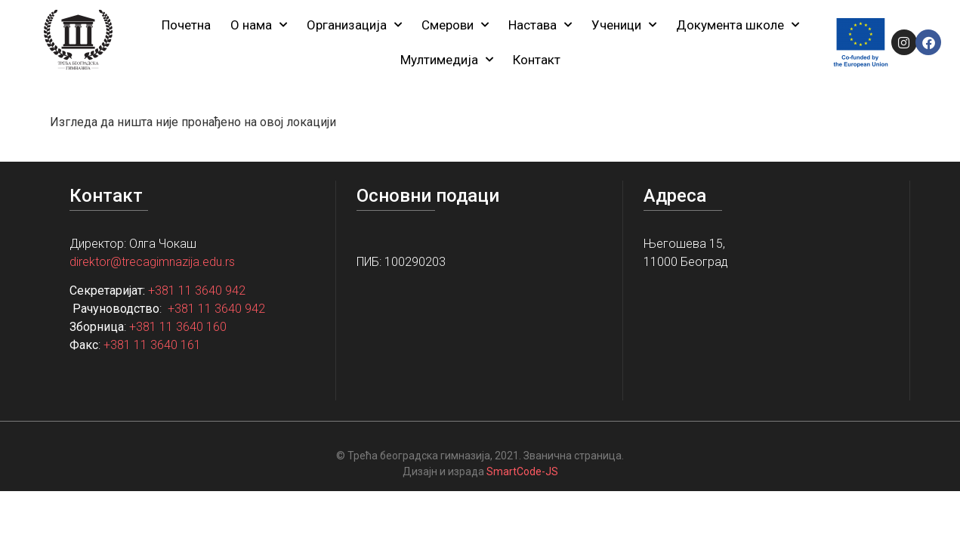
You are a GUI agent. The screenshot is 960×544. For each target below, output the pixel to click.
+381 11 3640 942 (196, 290)
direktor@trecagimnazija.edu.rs (152, 262)
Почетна (186, 24)
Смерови (455, 25)
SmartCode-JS (522, 471)
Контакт (536, 59)
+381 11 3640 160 (178, 327)
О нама (258, 25)
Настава (540, 25)
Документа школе (737, 25)
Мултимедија (446, 60)
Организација (354, 25)
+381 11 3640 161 (152, 345)
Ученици (623, 25)
